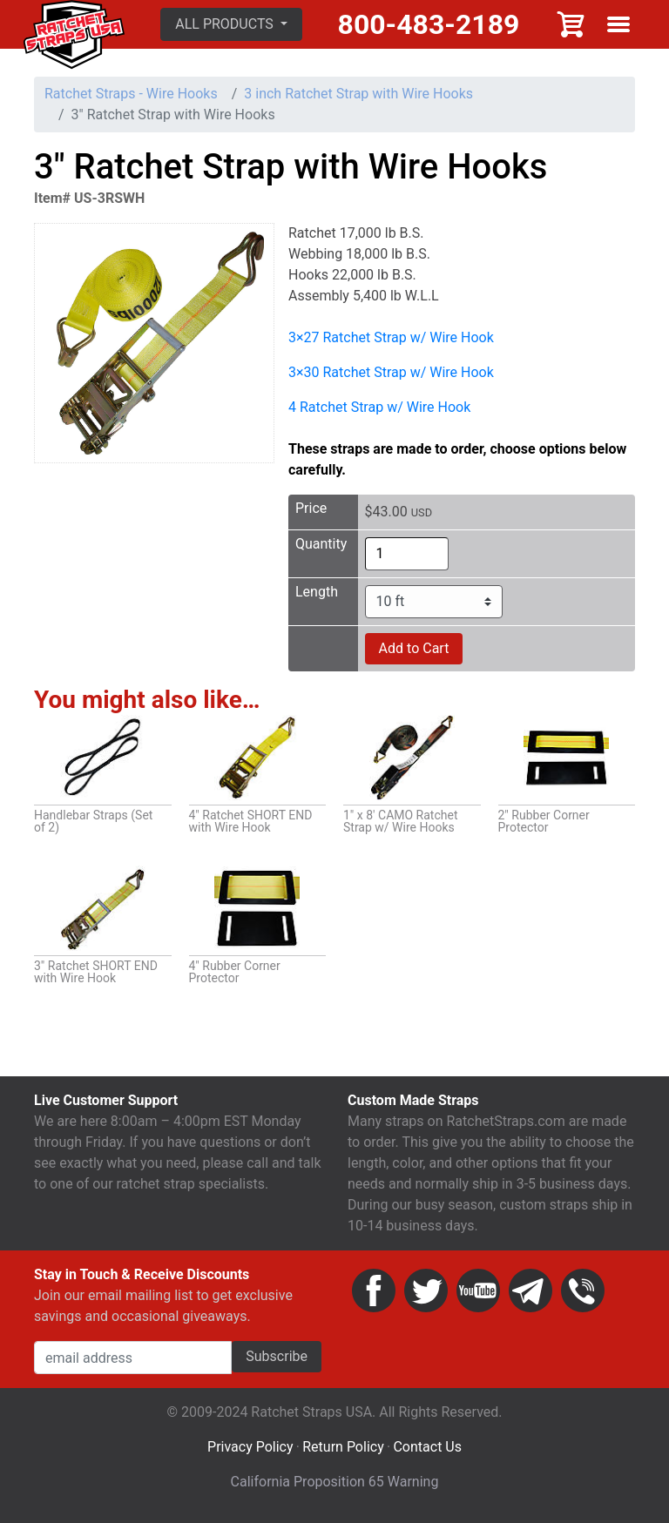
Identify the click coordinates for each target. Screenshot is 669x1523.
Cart (571, 25)
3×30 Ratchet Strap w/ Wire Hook (391, 374)
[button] (234, 25)
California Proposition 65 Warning (335, 1484)
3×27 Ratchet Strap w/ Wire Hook (391, 339)
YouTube (478, 1293)
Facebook (374, 1293)
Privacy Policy (250, 1449)
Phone (583, 1293)
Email (530, 1293)
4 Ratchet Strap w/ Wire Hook (379, 409)
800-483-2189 (430, 25)
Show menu (618, 25)
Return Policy (342, 1449)
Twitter (426, 1293)
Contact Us (427, 1449)
